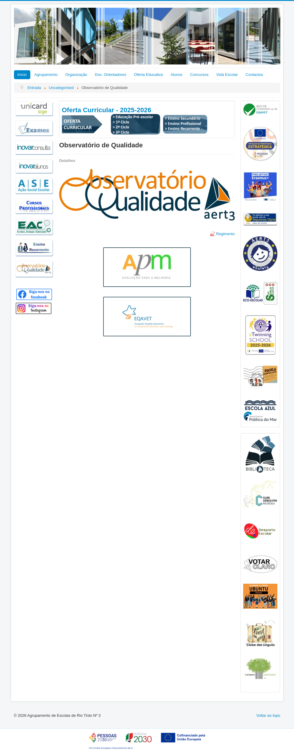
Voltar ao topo (268, 715)
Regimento (222, 234)
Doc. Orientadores (110, 74)
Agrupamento (46, 74)
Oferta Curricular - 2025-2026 (106, 110)
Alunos (177, 74)
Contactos (254, 74)
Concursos (199, 74)
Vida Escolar (227, 74)
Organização (76, 74)
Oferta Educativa (148, 74)
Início (22, 74)
